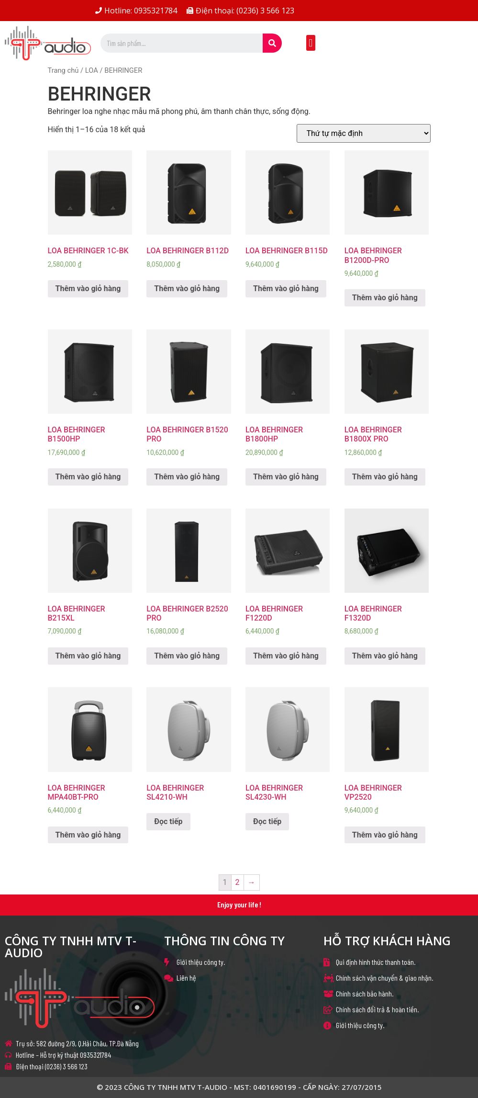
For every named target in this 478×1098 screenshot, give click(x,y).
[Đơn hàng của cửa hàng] (364, 133)
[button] (310, 43)
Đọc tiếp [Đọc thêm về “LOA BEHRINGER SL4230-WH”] (267, 821)
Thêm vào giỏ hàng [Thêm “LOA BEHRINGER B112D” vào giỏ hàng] (187, 288)
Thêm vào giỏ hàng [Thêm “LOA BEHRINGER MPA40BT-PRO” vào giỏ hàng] (88, 834)
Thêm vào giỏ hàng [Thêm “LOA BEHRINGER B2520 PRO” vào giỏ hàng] (187, 655)
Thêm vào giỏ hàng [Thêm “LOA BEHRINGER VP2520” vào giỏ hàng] (385, 834)
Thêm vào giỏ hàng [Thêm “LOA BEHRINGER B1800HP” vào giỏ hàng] (286, 476)
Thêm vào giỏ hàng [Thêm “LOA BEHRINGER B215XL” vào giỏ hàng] (88, 655)
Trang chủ (63, 70)
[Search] (272, 43)
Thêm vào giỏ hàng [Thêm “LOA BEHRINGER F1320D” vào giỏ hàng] (385, 655)
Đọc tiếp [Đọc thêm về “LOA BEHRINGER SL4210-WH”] (168, 821)
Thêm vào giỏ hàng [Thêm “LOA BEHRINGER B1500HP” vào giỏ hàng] (88, 476)
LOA (91, 70)
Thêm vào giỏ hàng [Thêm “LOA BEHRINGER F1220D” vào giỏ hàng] (286, 655)
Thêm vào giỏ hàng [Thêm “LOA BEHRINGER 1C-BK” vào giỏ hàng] (88, 288)
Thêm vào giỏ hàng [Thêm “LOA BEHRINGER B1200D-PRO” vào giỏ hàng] (385, 297)
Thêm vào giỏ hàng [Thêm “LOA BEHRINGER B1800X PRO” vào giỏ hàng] (385, 476)
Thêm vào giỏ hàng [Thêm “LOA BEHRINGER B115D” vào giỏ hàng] (286, 288)
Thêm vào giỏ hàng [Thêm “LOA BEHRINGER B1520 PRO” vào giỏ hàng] (187, 476)
